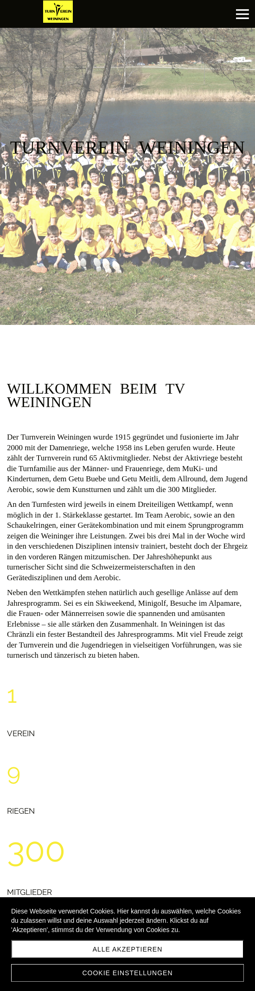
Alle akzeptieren (128, 949)
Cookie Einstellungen (127, 973)
